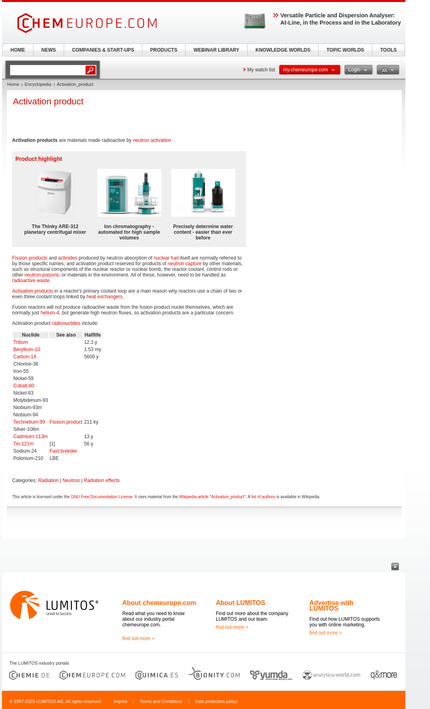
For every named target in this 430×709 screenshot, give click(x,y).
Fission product (66, 422)
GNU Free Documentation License (102, 497)
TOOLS (388, 50)
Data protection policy (216, 701)
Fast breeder (63, 451)
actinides (67, 258)
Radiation (48, 480)
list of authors (263, 497)
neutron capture (185, 263)
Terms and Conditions (161, 701)
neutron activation (152, 140)
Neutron (71, 480)
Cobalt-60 (23, 386)
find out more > (138, 638)
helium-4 (50, 313)
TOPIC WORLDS (345, 50)
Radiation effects (102, 480)
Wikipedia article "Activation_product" (212, 497)
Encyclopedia (38, 84)
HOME (17, 50)
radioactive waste (31, 280)
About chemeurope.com (159, 602)
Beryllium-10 (26, 349)
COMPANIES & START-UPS (103, 50)
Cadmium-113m (30, 436)
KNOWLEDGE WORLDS (283, 50)
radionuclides (66, 323)
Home (13, 84)
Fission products (29, 258)
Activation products (32, 291)
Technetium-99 (29, 422)
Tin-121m (23, 444)
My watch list (261, 70)
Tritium (20, 342)
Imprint (120, 701)
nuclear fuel (166, 258)
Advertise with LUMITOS (331, 605)
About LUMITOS (240, 602)
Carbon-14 (24, 357)
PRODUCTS (163, 50)
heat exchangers (105, 296)
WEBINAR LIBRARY (217, 50)
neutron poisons (42, 275)
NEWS (49, 50)
